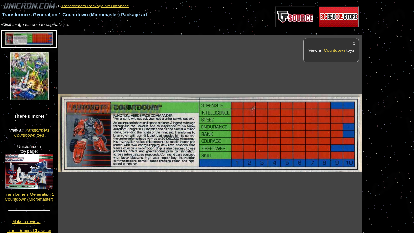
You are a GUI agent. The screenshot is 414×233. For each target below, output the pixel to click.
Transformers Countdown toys (31, 133)
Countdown (334, 50)
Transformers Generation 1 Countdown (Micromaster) (29, 197)
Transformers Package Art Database (95, 5)
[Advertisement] (176, 31)
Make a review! (26, 221)
